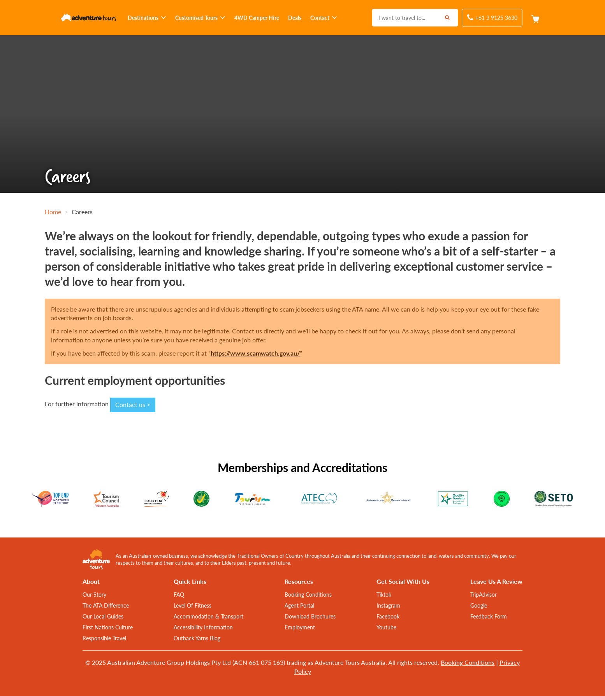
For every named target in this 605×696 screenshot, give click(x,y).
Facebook (387, 616)
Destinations (147, 17)
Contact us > (132, 404)
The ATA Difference (106, 605)
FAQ (179, 594)
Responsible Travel (104, 638)
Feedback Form (488, 616)
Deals (294, 17)
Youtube (386, 627)
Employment (300, 627)
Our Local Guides (103, 616)
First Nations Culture (108, 627)
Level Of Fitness (192, 605)
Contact (323, 17)
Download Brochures (310, 616)
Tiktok (383, 594)
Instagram (388, 605)
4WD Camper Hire (256, 17)
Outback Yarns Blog (197, 638)
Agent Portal (299, 605)
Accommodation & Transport (208, 616)
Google (478, 605)
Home (53, 211)
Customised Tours (200, 17)
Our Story (94, 594)
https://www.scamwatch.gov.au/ (255, 353)
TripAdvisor (483, 594)
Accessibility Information (203, 627)
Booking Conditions (308, 594)
